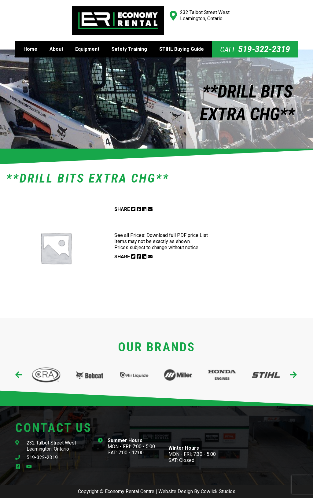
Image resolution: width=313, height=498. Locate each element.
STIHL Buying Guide (181, 49)
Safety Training (129, 49)
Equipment (87, 49)
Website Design (175, 491)
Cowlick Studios (218, 491)
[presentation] (19, 375)
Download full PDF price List (177, 235)
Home (30, 49)
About (56, 49)
